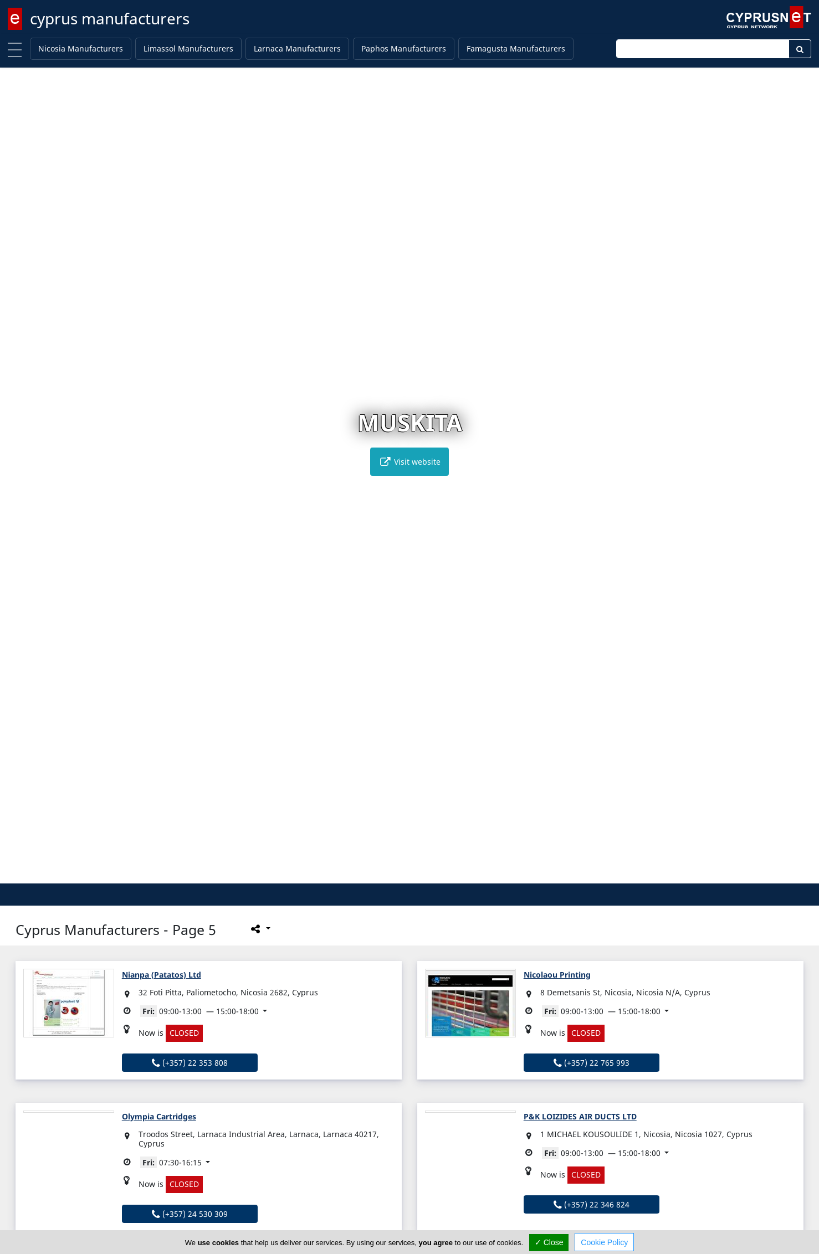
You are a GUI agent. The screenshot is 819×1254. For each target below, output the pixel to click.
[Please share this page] (259, 928)
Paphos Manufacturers (403, 48)
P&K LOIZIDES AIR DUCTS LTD (580, 1116)
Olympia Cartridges (159, 1116)
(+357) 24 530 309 (190, 1214)
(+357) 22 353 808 (190, 1062)
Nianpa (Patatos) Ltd (161, 974)
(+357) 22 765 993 (591, 1062)
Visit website (409, 461)
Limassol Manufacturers (188, 48)
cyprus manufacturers (110, 18)
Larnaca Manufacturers (297, 48)
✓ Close (549, 1242)
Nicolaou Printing (557, 974)
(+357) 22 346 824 (591, 1204)
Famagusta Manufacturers (516, 48)
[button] (398, 873)
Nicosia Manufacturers (80, 48)
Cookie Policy (604, 1242)
